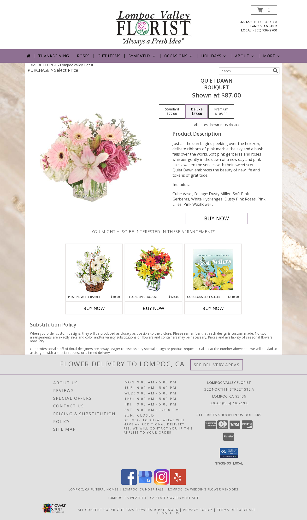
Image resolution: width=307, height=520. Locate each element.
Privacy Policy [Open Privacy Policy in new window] (198, 509)
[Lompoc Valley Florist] (153, 27)
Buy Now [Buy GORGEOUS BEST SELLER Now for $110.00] (213, 308)
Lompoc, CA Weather (127, 497)
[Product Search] (245, 70)
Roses (83, 56)
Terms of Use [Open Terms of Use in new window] (168, 512)
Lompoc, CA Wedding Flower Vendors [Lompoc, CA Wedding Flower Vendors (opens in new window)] (203, 489)
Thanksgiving (53, 56)
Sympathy (142, 56)
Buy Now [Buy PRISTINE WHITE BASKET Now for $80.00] (94, 308)
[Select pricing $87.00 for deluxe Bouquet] (196, 112)
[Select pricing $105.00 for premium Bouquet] (221, 112)
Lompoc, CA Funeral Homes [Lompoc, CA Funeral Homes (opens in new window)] (94, 489)
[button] (264, 10)
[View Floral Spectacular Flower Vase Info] (154, 269)
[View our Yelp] (178, 483)
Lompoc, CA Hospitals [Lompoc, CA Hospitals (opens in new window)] (143, 489)
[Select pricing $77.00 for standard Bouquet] (172, 112)
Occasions (178, 56)
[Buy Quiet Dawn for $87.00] (216, 218)
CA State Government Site (174, 497)
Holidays (214, 56)
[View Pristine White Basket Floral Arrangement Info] (94, 269)
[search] (275, 70)
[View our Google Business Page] (145, 483)
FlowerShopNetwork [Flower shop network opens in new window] (157, 509)
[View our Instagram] (161, 483)
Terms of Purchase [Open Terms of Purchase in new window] (236, 509)
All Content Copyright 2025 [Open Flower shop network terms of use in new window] (106, 509)
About (245, 56)
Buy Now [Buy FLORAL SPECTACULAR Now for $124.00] (153, 308)
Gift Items (109, 56)
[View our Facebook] (129, 483)
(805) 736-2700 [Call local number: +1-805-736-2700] (265, 30)
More (272, 56)
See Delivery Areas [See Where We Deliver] (217, 365)
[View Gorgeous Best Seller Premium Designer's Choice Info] (213, 269)
